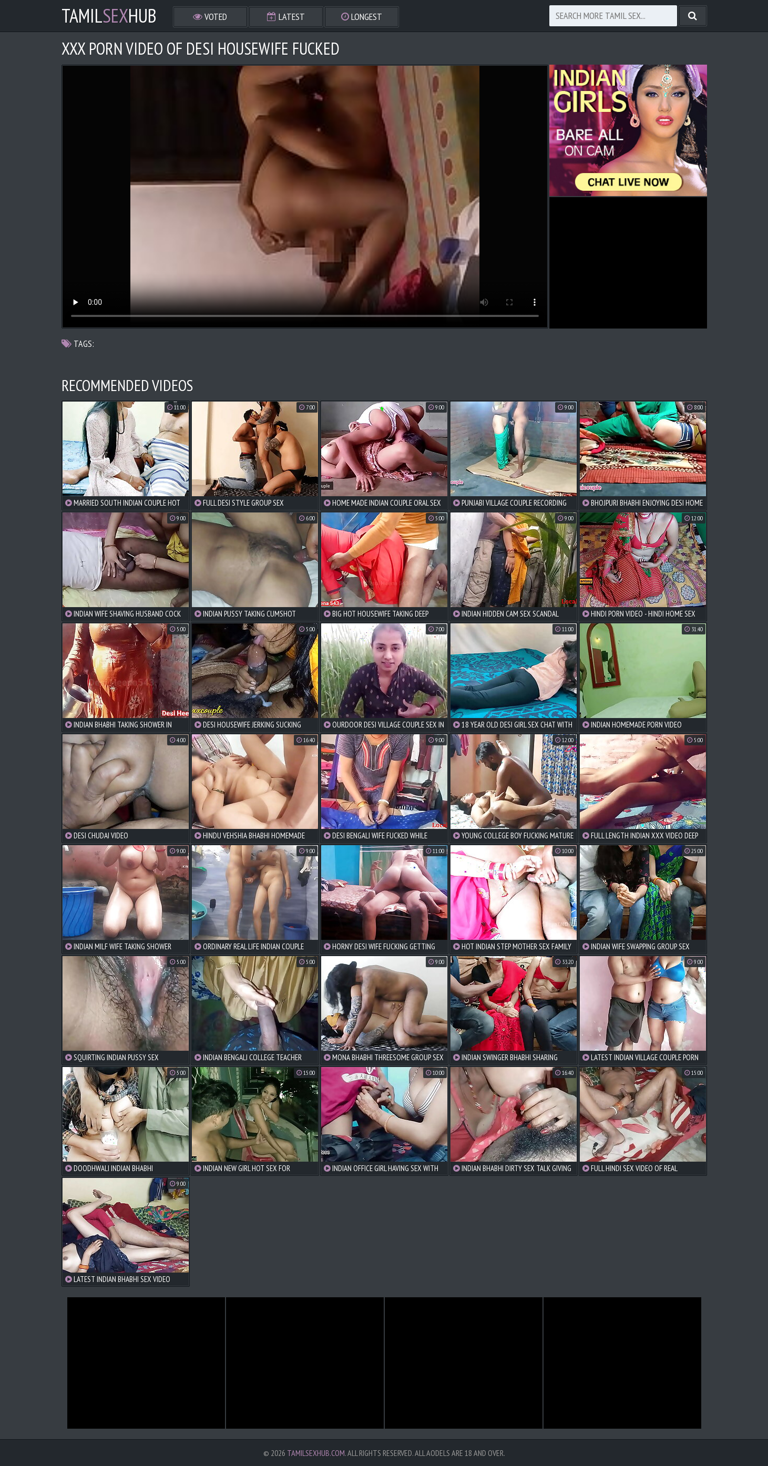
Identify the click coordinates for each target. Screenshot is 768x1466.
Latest (286, 17)
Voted (210, 17)
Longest (361, 17)
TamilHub (109, 15)
